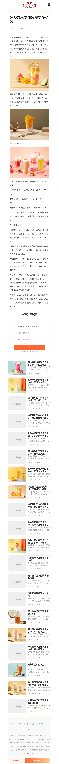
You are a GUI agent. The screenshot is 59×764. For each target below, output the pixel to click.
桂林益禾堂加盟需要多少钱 (38, 559)
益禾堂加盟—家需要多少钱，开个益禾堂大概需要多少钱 (38, 399)
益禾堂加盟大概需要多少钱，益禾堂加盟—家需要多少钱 (38, 381)
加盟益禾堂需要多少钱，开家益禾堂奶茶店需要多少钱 (38, 488)
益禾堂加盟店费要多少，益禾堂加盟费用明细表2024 (38, 523)
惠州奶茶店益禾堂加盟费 (38, 594)
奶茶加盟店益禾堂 (36, 664)
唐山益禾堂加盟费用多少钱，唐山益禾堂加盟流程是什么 (38, 630)
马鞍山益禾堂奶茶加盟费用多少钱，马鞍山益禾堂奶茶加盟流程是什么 (38, 541)
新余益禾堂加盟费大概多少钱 (38, 576)
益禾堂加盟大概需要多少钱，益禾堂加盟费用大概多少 (38, 452)
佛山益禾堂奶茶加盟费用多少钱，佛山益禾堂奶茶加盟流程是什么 (38, 683)
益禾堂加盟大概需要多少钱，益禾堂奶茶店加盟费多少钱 (38, 505)
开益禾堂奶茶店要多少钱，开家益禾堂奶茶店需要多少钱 (38, 434)
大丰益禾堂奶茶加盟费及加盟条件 (38, 701)
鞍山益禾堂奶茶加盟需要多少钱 (38, 612)
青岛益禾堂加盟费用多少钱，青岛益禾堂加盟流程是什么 (38, 648)
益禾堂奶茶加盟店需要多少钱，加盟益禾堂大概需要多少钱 (38, 363)
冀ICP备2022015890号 (40, 724)
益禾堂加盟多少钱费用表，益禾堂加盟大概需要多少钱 (38, 416)
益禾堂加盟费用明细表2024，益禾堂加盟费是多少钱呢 (38, 470)
